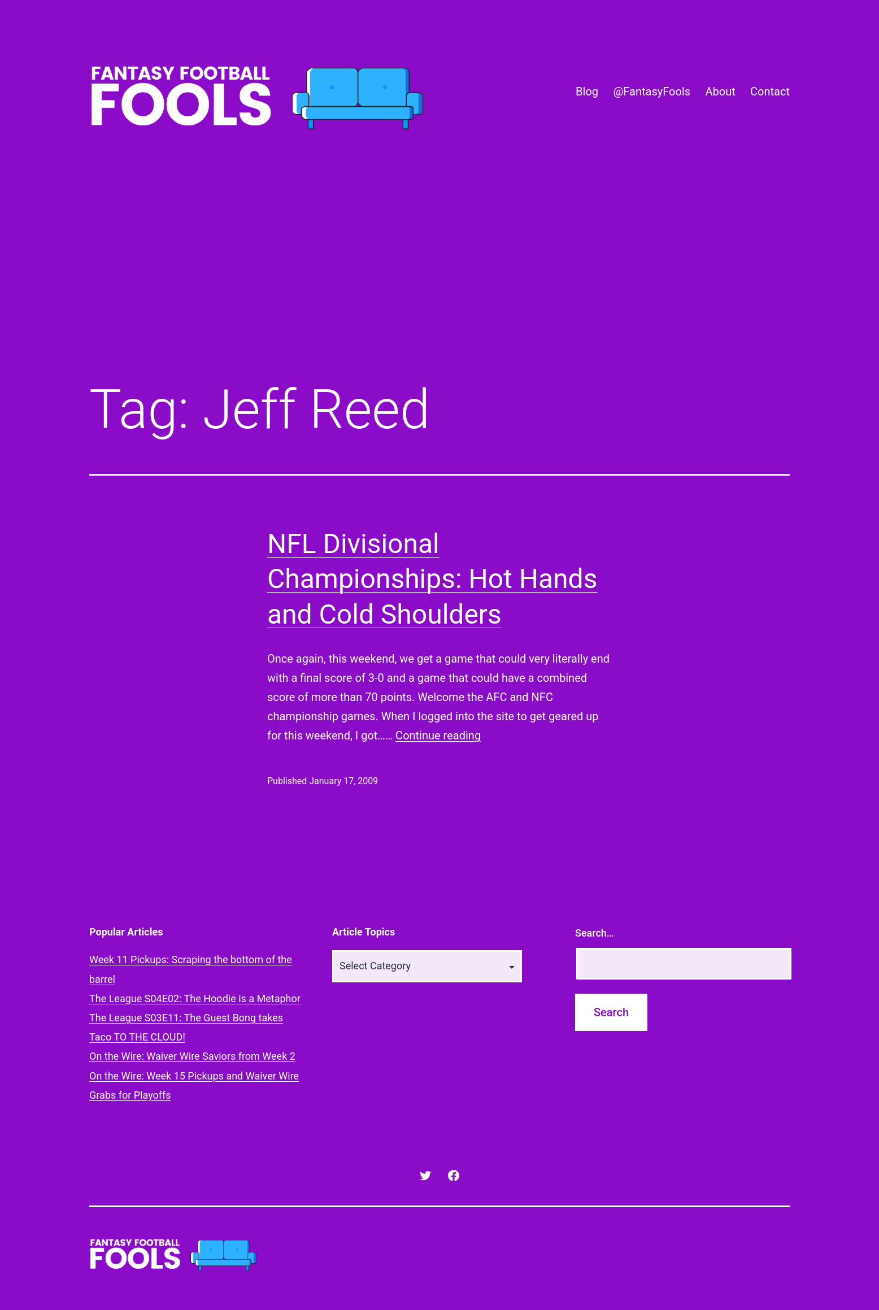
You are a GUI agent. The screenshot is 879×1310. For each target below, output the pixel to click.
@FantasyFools (651, 91)
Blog (587, 91)
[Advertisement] (439, 278)
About (720, 91)
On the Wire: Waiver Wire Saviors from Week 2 (192, 1056)
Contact (770, 91)
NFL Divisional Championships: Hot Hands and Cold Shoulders (432, 579)
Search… (594, 933)
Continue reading (438, 735)
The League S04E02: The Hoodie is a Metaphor (195, 998)
